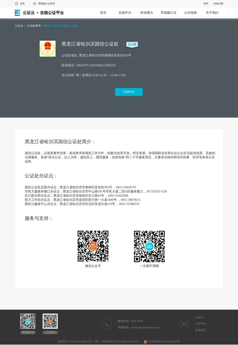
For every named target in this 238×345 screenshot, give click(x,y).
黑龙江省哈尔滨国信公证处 (61, 25)
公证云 (19, 25)
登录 (205, 3)
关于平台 (201, 323)
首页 (22, 3)
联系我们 (201, 330)
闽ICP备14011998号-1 (128, 341)
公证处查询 (34, 25)
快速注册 (218, 3)
